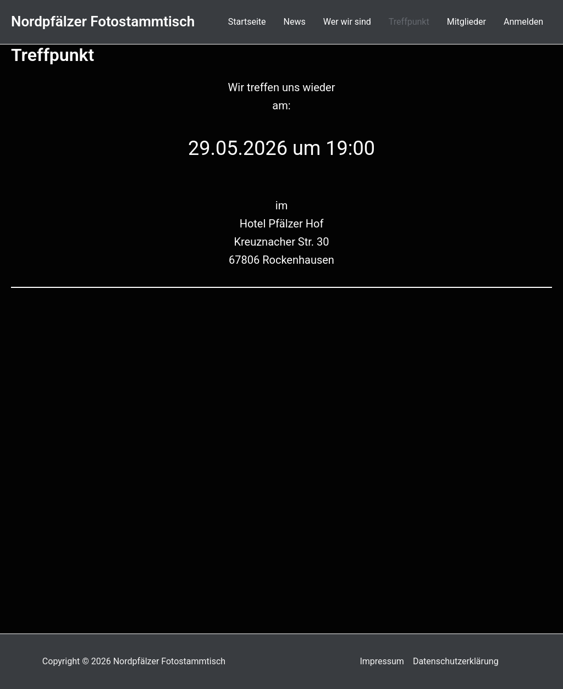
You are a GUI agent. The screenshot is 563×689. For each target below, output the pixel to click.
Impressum (382, 661)
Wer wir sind (347, 21)
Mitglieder (466, 21)
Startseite (247, 21)
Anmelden (523, 21)
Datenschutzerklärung (456, 661)
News (295, 21)
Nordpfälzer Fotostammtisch (103, 21)
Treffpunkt (409, 21)
